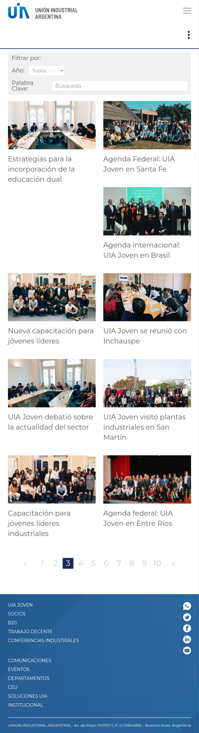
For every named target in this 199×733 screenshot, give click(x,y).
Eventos (19, 669)
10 (157, 563)
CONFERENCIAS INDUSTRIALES (43, 640)
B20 (12, 623)
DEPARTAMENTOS (28, 678)
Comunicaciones (29, 660)
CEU (12, 687)
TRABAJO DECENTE (30, 632)
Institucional (25, 705)
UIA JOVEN (20, 605)
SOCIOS (16, 614)
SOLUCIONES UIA (27, 696)
